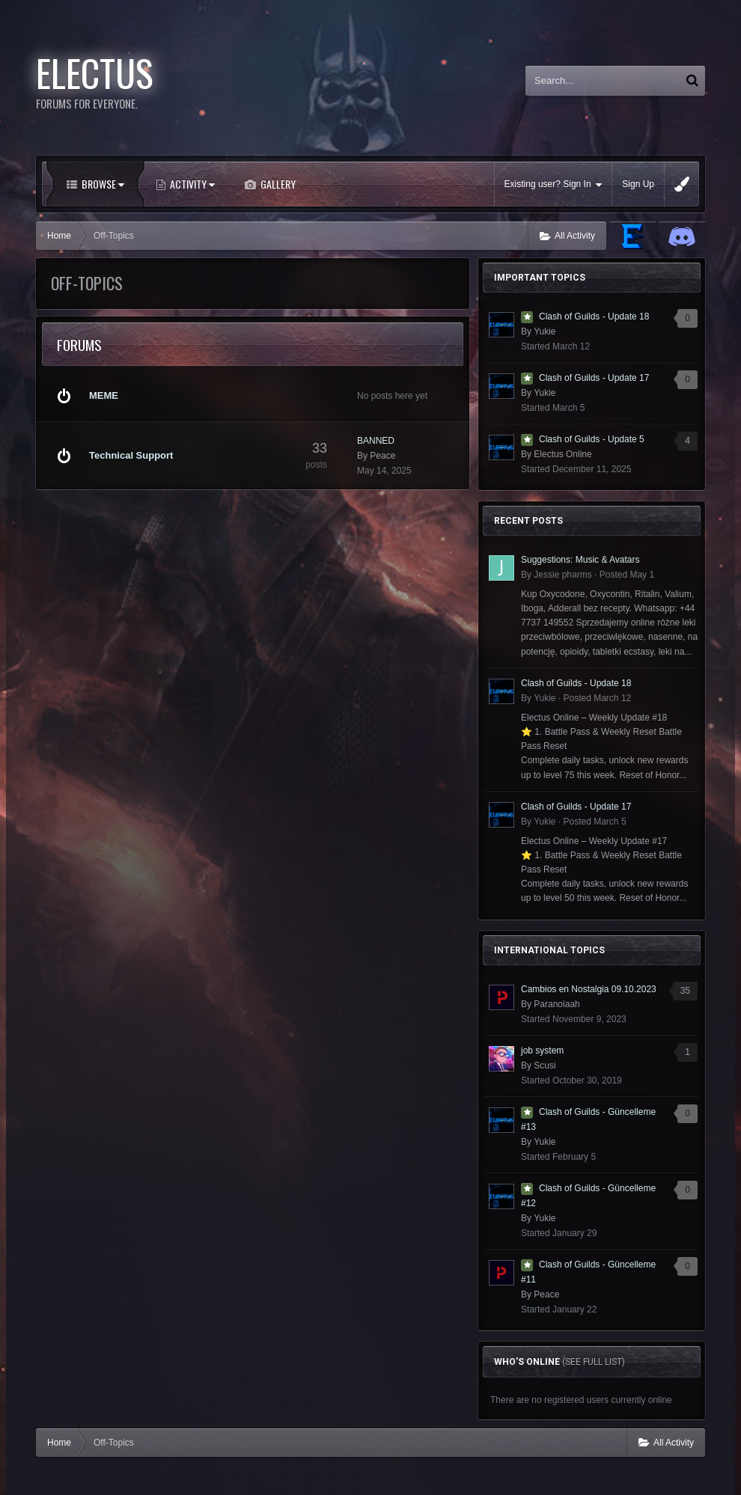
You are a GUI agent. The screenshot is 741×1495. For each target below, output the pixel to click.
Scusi (544, 1065)
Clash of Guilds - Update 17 (594, 378)
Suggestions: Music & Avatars (580, 559)
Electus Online (562, 454)
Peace (382, 455)
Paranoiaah (556, 1004)
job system (542, 1050)
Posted (627, 574)
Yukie (544, 331)
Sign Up (638, 184)
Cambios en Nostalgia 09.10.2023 (588, 989)
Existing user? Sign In (553, 184)
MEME (103, 395)
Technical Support (131, 455)
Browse (101, 184)
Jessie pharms (562, 574)
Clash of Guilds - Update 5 (591, 439)
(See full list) (593, 1362)
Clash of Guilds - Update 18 (594, 316)
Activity (191, 184)
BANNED (375, 440)
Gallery (277, 184)
